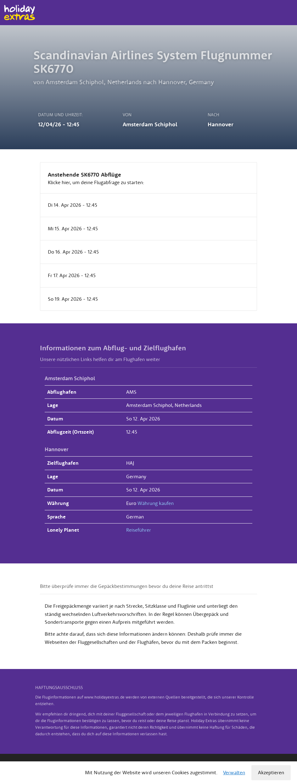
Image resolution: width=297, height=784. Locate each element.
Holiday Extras (19, 12)
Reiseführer (138, 530)
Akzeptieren (271, 772)
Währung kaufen (155, 503)
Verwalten (234, 772)
